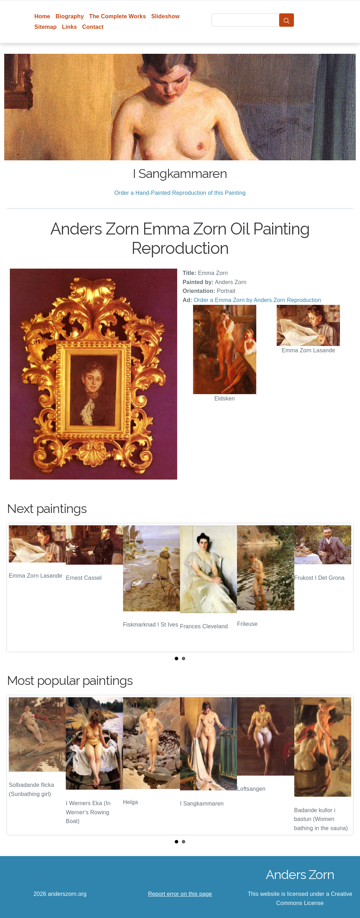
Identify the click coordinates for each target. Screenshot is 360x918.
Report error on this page (180, 894)
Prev (18, 587)
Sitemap (45, 27)
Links (69, 27)
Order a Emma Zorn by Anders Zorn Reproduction (257, 300)
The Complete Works (117, 16)
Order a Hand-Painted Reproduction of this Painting (180, 193)
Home (42, 16)
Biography (70, 16)
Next (342, 587)
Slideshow (165, 16)
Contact (93, 27)
